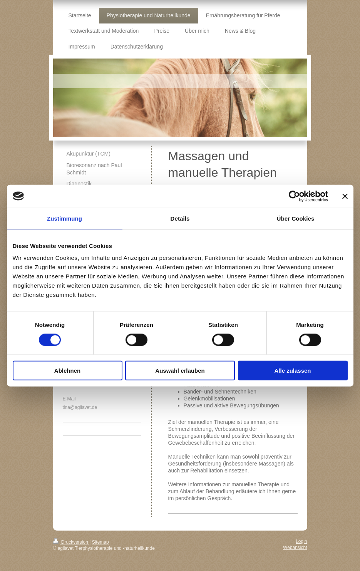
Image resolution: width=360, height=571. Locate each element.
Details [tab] (180, 218)
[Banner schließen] (345, 196)
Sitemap (100, 542)
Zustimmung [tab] (64, 218)
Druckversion (71, 542)
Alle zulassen (292, 370)
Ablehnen (67, 370)
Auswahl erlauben (179, 370)
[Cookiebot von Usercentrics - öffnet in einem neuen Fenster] (294, 196)
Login (301, 541)
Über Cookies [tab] (296, 218)
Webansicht (295, 547)
